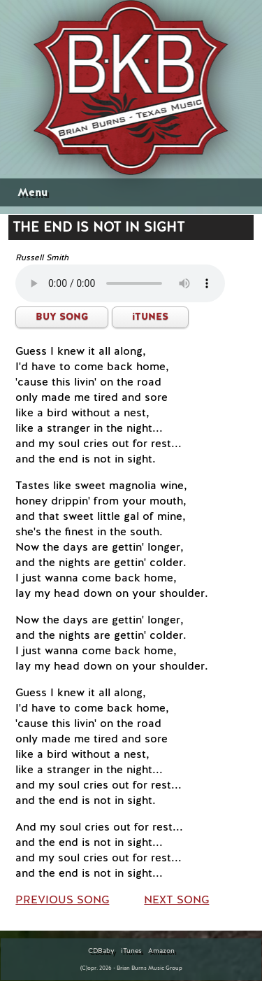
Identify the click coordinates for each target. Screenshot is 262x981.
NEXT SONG (176, 900)
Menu (32, 192)
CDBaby (101, 951)
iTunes (131, 951)
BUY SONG (62, 316)
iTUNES (150, 316)
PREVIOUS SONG (62, 900)
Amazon (161, 951)
